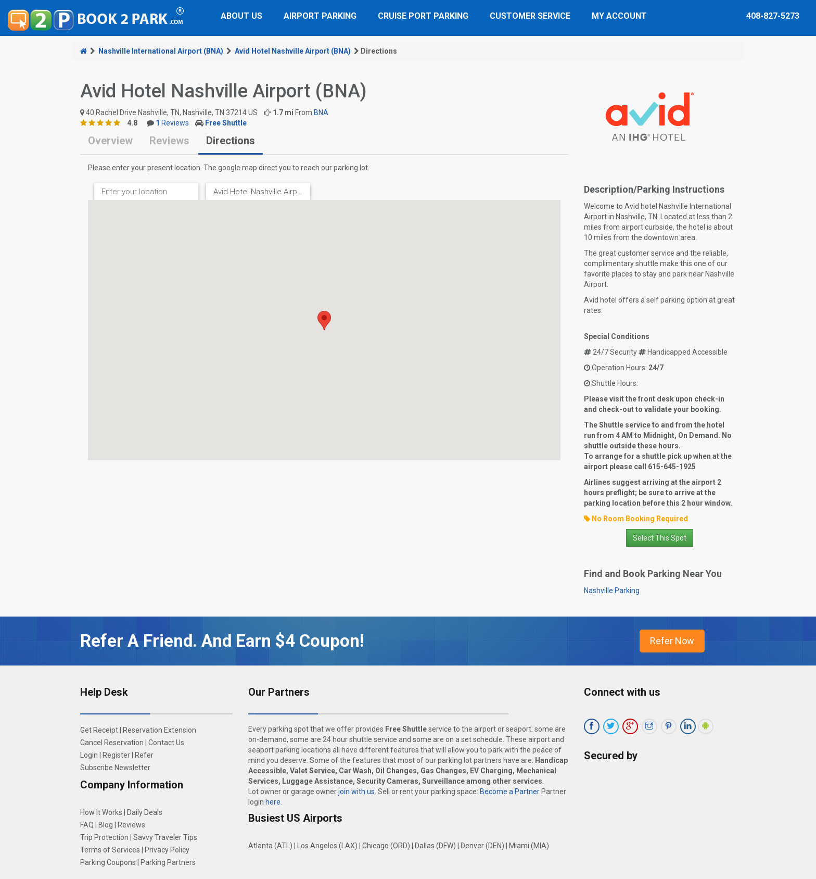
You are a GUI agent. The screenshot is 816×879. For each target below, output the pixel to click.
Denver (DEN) (482, 846)
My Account (619, 16)
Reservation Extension (159, 730)
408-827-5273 (772, 16)
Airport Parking (320, 16)
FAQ (87, 825)
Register (116, 755)
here (272, 802)
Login (89, 755)
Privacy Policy (167, 850)
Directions (230, 140)
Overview (110, 140)
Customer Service (530, 16)
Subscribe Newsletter (115, 767)
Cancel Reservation (112, 742)
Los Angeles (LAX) (327, 846)
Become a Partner (510, 791)
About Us (241, 16)
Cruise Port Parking (423, 16)
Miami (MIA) (529, 846)
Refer (144, 755)
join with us (356, 791)
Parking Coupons (108, 862)
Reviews (172, 123)
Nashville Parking (612, 590)
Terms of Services (110, 850)
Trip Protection (104, 837)
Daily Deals (144, 812)
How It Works (101, 812)
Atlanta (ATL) (270, 846)
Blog (105, 825)
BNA (321, 112)
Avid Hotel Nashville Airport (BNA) (293, 51)
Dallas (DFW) (435, 846)
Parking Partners (168, 862)
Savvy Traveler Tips (165, 837)
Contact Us (166, 742)
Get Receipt (99, 730)
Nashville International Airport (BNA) (160, 51)
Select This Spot (659, 538)
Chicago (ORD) (386, 846)
